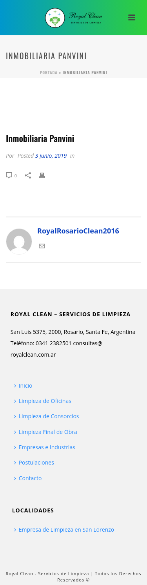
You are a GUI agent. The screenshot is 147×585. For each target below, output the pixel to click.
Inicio (23, 385)
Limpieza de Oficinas (42, 401)
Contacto (28, 478)
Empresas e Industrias (44, 447)
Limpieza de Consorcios (46, 416)
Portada (49, 72)
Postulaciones (34, 462)
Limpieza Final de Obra (45, 432)
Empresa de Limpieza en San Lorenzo (64, 529)
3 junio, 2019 (51, 155)
